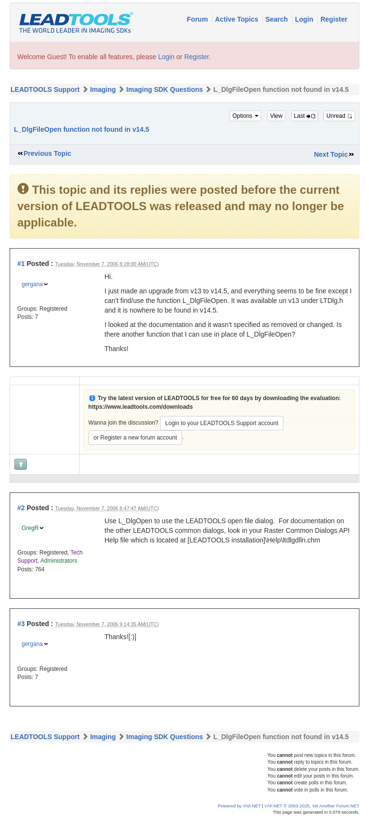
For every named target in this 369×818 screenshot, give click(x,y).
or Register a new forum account (135, 437)
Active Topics (237, 19)
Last (304, 116)
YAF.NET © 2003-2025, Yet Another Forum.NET (311, 806)
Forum (198, 19)
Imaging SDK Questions (164, 89)
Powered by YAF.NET (239, 806)
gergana (32, 284)
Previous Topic (47, 153)
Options (246, 116)
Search (277, 19)
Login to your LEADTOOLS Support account (221, 423)
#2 (21, 508)
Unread (339, 116)
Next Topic (331, 154)
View (276, 116)
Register (333, 19)
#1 (21, 263)
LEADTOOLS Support (45, 89)
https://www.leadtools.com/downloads (140, 406)
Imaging (103, 89)
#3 (21, 624)
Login (305, 19)
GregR (30, 528)
